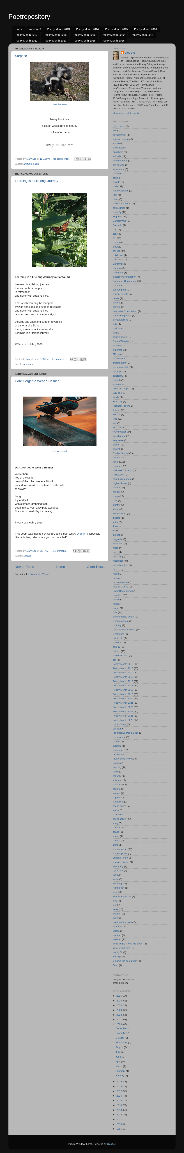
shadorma (118, 801)
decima (117, 302)
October (120, 1038)
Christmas (118, 263)
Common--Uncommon (125, 281)
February (117, 401)
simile (116, 810)
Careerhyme (119, 220)
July (118, 1052)
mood (116, 573)
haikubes (117, 466)
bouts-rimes (119, 208)
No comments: (61, 158)
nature (116, 599)
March (119, 1066)
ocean (116, 608)
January (120, 1075)
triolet (116, 918)
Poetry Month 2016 (145, 29)
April (118, 1061)
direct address (120, 319)
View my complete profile (126, 113)
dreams (117, 345)
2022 (119, 1015)
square (116, 840)
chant (116, 246)
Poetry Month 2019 (84, 34)
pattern (116, 651)
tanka (116, 874)
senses (116, 793)
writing (116, 956)
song (115, 823)
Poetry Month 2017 (26, 34)
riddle (116, 771)
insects (116, 517)
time (115, 900)
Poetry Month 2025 (84, 40)
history (116, 487)
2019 (119, 1081)
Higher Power (120, 483)
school (116, 776)
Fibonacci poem (121, 405)
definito (117, 307)
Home (19, 29)
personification (120, 655)
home (116, 496)
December (121, 1028)
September (122, 1042)
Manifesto (118, 543)
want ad (117, 935)
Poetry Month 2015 (116, 29)
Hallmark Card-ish (122, 470)
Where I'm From (121, 948)
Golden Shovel (121, 453)
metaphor (118, 560)
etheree (117, 384)
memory (117, 556)
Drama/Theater (121, 341)
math (115, 552)
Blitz (115, 195)
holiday (116, 492)
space (116, 832)
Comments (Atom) (39, 574)
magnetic (118, 539)
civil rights (118, 272)
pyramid (117, 745)
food (115, 418)
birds (115, 186)
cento (116, 233)
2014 (119, 1105)
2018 (119, 1086)
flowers (116, 410)
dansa (116, 298)
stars (115, 844)
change (27, 556)
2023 (119, 1010)
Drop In (81, 533)
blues (115, 199)
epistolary (118, 375)
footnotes (118, 427)
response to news (122, 758)
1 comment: (58, 359)
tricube (116, 913)
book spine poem (122, 203)
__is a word (119, 126)
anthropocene (120, 160)
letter (115, 522)
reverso (117, 763)
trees (115, 909)
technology (118, 887)
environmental (120, 367)
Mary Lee (130, 52)
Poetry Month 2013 (58, 29)
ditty (115, 324)
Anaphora (118, 152)
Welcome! (35, 29)
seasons (117, 784)
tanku (116, 879)
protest (116, 741)
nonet (116, 603)
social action (119, 819)
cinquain (117, 268)
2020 (119, 1024)
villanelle (117, 926)
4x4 (115, 130)
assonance (118, 169)
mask (115, 547)
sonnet (116, 827)
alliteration (118, 147)
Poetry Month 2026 (113, 40)
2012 (119, 1114)
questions (118, 750)
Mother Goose (120, 586)
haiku (36, 164)
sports (116, 836)
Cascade (117, 225)
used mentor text (122, 922)
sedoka (117, 789)
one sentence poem (123, 616)
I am (115, 500)
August (120, 1047)
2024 (119, 1005)
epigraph (117, 371)
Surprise (21, 56)
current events (120, 294)
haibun (116, 457)
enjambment (119, 363)
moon (116, 578)
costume (117, 285)
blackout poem (120, 190)
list (114, 530)
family (116, 397)
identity (116, 505)
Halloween (118, 474)
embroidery (119, 358)
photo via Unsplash (59, 451)
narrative (117, 595)
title (114, 905)
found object (119, 431)
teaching (117, 883)
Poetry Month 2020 (113, 34)
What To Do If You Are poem (128, 943)
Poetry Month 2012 (123, 664)
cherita (116, 251)
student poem (120, 853)
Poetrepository (29, 16)
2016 (119, 1095)
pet (114, 659)
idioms (116, 509)
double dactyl (120, 337)
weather (117, 939)
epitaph (117, 380)
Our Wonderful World (124, 629)
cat (114, 229)
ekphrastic (118, 350)
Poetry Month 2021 (142, 34)
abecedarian (119, 134)
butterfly (117, 212)
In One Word (119, 513)
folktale (116, 414)
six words (118, 814)
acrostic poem (120, 139)
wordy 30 (118, 952)
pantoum (28, 364)
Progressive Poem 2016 (126, 732)
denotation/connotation (125, 311)
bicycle (116, 182)
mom (115, 569)
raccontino (118, 754)
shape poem (119, 806)
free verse (118, 440)
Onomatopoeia (121, 621)
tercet (116, 892)
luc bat (116, 535)
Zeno (115, 965)
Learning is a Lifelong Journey (36, 181)
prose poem (119, 737)
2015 (119, 1100)
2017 (119, 1091)
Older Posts (96, 567)
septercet (118, 797)
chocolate (118, 259)
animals (27, 164)
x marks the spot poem (125, 961)
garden (116, 444)
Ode (115, 612)
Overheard (118, 634)
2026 (119, 995)
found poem (119, 436)
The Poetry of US (122, 896)
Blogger (111, 1144)
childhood (118, 255)
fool (115, 423)
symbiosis (118, 870)
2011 (119, 1119)
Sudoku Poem (120, 857)
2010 (119, 1124)
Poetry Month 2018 (55, 34)
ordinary (117, 625)
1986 (119, 1128)
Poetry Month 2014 (87, 29)
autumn (117, 173)
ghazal (116, 449)
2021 (119, 1019)
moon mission (120, 582)
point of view (119, 724)
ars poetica (119, 165)
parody (116, 647)
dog (115, 332)
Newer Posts (24, 567)
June (118, 1056)
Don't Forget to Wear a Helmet (37, 381)
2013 (119, 1110)
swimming (118, 866)
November (121, 1033)
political (117, 728)
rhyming (117, 767)
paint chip (118, 638)
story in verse (120, 849)
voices (116, 931)
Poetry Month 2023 (55, 40)
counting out (119, 289)
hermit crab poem (122, 479)
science (117, 780)
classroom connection (124, 276)
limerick (117, 526)
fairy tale (117, 393)
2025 (119, 1000)
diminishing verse (122, 315)
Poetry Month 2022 (26, 40)
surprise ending (121, 862)
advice (116, 143)
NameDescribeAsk (123, 591)
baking (116, 178)
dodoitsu (117, 328)
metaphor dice (120, 565)
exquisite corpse (121, 388)
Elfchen (117, 354)
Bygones (117, 216)
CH (114, 238)
